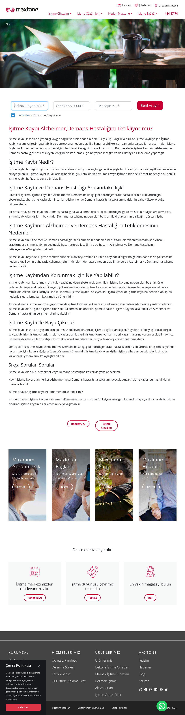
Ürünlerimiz (103, 660)
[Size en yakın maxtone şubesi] (166, 5)
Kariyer (144, 681)
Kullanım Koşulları (61, 707)
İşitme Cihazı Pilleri (108, 694)
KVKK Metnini (26, 115)
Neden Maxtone (119, 14)
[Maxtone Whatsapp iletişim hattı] (161, 706)
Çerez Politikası (119, 707)
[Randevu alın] (124, 5)
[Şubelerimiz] (143, 5)
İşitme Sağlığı (146, 14)
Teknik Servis (61, 674)
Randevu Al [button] (35, 597)
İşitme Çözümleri (88, 14)
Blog (8, 24)
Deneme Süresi (63, 667)
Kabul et (23, 707)
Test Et (92, 597)
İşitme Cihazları (58, 14)
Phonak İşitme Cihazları (112, 674)
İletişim (144, 660)
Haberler (145, 667)
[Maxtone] (22, 9)
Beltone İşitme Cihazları (112, 667)
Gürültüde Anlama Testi (69, 681)
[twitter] (166, 689)
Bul (150, 597)
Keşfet (21, 487)
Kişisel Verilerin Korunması (91, 707)
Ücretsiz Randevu (64, 660)
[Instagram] (150, 689)
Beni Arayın (150, 105)
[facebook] (145, 689)
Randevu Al (78, 424)
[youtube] (161, 689)
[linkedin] (155, 689)
